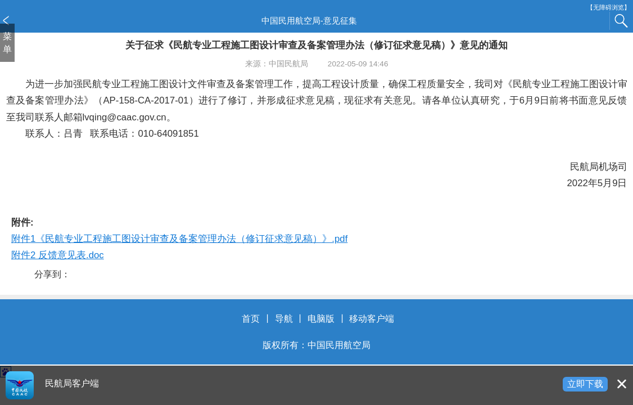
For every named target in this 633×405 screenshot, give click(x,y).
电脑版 (321, 318)
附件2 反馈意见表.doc (57, 255)
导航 (284, 318)
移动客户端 (371, 318)
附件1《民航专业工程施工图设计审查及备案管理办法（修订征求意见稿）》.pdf (179, 238)
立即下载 (585, 384)
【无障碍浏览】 (608, 7)
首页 (251, 318)
